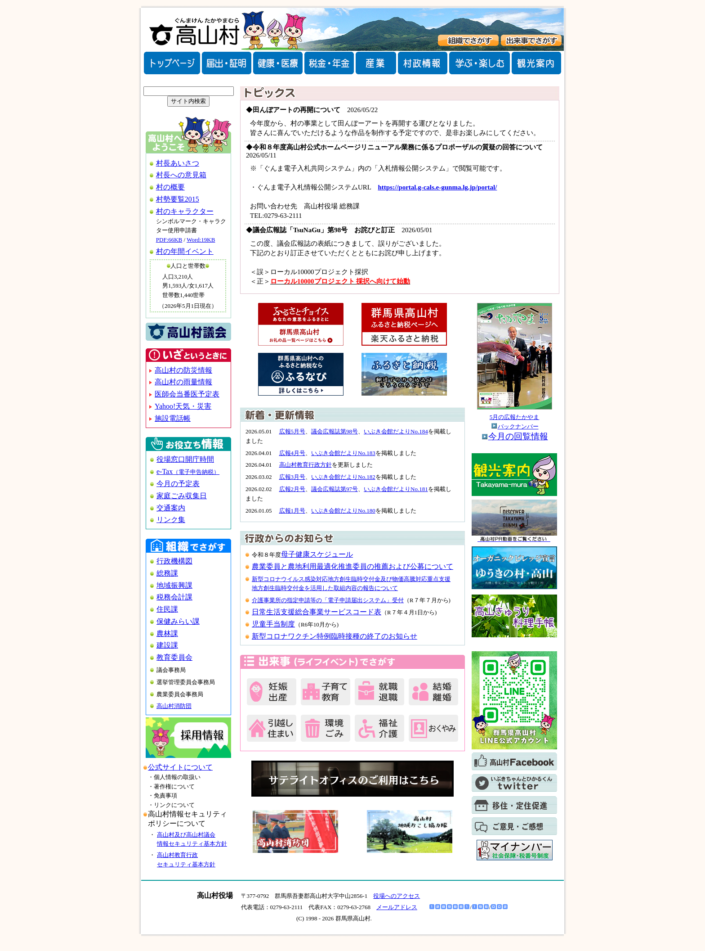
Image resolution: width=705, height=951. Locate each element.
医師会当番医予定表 (187, 394)
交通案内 (170, 508)
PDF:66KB (169, 239)
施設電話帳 (173, 418)
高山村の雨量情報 (183, 382)
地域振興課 (174, 585)
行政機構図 (174, 561)
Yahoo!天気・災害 (183, 406)
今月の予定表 (178, 483)
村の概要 (170, 187)
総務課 (167, 573)
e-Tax (187, 471)
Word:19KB (201, 239)
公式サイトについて (180, 767)
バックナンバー (518, 426)
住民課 (167, 609)
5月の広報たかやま (515, 417)
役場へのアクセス (396, 895)
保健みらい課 (178, 621)
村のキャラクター (185, 211)
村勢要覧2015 (177, 199)
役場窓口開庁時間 (185, 459)
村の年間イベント (185, 251)
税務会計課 (174, 597)
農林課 (167, 633)
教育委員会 (174, 657)
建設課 (167, 645)
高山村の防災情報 (183, 370)
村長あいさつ (177, 163)
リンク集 (170, 519)
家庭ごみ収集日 (181, 496)
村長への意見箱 (181, 175)
